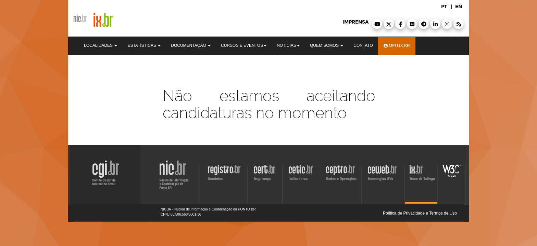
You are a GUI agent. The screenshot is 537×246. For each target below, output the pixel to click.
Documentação (191, 45)
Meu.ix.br (397, 45)
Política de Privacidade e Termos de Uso (420, 213)
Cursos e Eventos (243, 45)
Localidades (100, 45)
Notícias (288, 45)
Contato (363, 45)
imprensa (355, 22)
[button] (377, 24)
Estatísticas (144, 45)
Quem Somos (326, 45)
